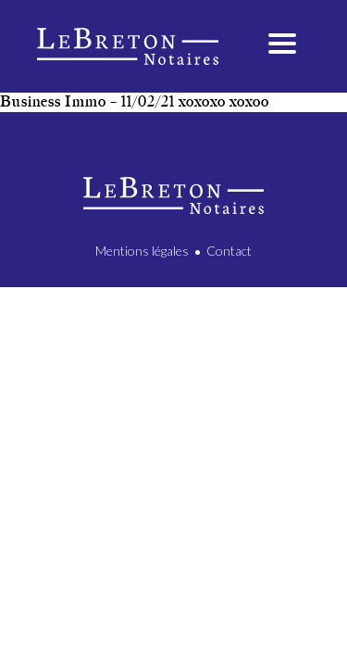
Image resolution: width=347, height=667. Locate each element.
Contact (229, 250)
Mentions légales (142, 250)
